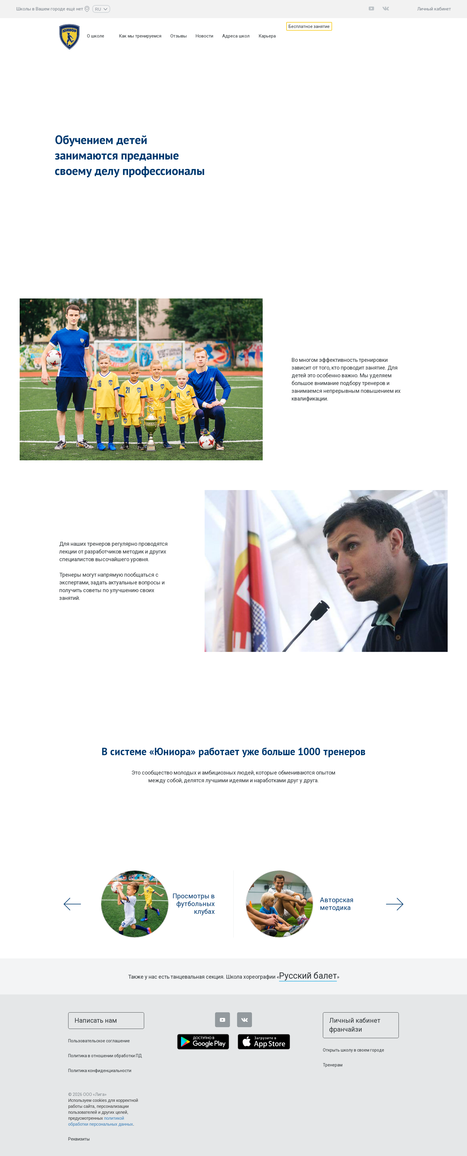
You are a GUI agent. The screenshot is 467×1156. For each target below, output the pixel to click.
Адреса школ (236, 36)
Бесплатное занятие (316, 36)
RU (101, 9)
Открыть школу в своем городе (353, 1037)
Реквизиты (79, 1135)
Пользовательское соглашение (99, 1037)
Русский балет (308, 976)
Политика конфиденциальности (99, 1066)
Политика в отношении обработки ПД (105, 1051)
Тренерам (333, 1051)
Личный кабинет (434, 9)
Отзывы (178, 36)
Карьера (267, 36)
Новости (204, 36)
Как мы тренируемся (140, 36)
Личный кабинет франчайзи (357, 1018)
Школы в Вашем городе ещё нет (49, 9)
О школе (95, 36)
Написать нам (88, 1018)
